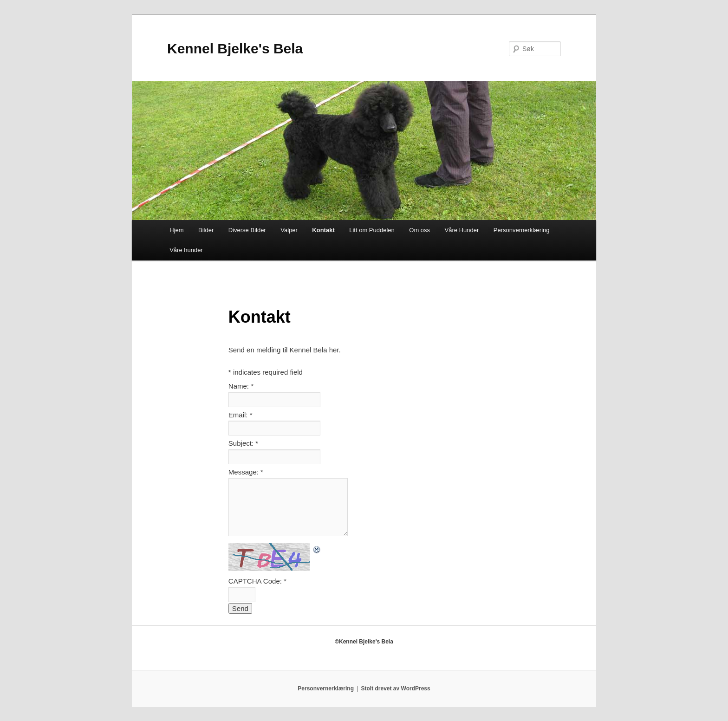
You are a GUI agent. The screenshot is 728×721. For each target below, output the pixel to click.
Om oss (419, 230)
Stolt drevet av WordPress (395, 688)
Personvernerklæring (522, 230)
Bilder (206, 230)
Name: (241, 386)
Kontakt (323, 230)
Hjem (176, 230)
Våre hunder (186, 250)
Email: (240, 415)
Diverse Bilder (247, 230)
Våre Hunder (462, 230)
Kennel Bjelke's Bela (235, 48)
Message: (245, 472)
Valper (289, 230)
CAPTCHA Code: (257, 581)
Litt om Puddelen (372, 230)
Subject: (243, 443)
